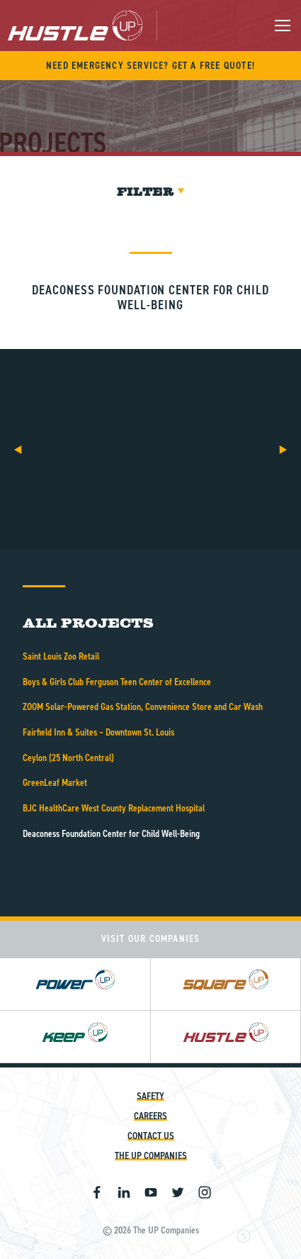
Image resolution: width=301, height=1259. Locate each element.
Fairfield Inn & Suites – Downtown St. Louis (98, 732)
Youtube (151, 1192)
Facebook (97, 1192)
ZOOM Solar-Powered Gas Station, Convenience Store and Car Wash (143, 707)
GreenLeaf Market (55, 782)
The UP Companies (151, 1156)
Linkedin (124, 1192)
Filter (150, 192)
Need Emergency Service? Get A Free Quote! (150, 65)
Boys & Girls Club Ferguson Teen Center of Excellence (117, 682)
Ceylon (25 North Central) (68, 758)
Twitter (178, 1192)
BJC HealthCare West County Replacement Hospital (114, 808)
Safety (150, 1096)
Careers (150, 1116)
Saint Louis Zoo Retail (61, 656)
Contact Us (150, 1136)
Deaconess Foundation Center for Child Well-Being (111, 834)
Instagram (204, 1192)
